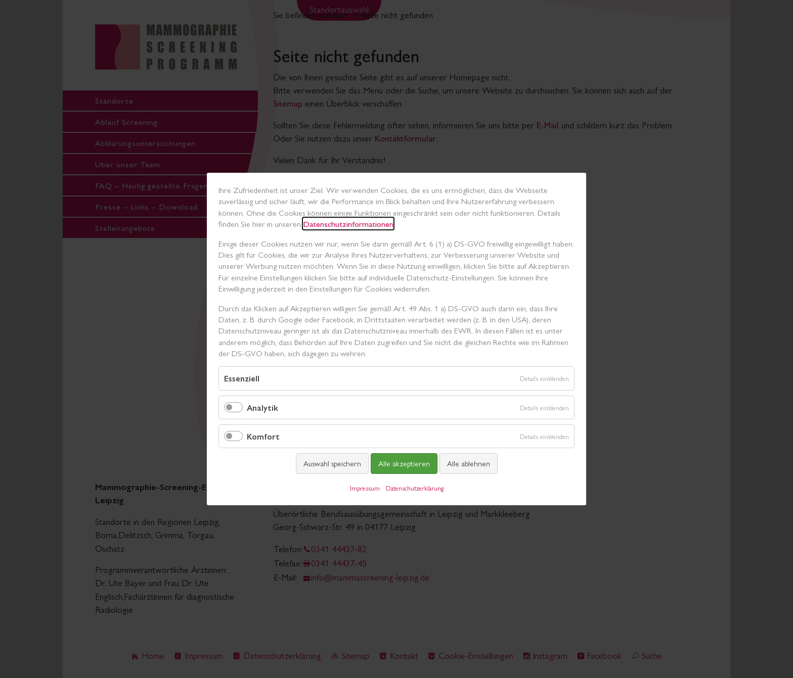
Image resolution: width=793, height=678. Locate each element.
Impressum (365, 488)
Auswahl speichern (332, 463)
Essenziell (241, 378)
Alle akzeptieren (404, 463)
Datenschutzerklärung (415, 488)
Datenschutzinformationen (348, 223)
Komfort (263, 436)
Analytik (262, 407)
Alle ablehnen (468, 463)
